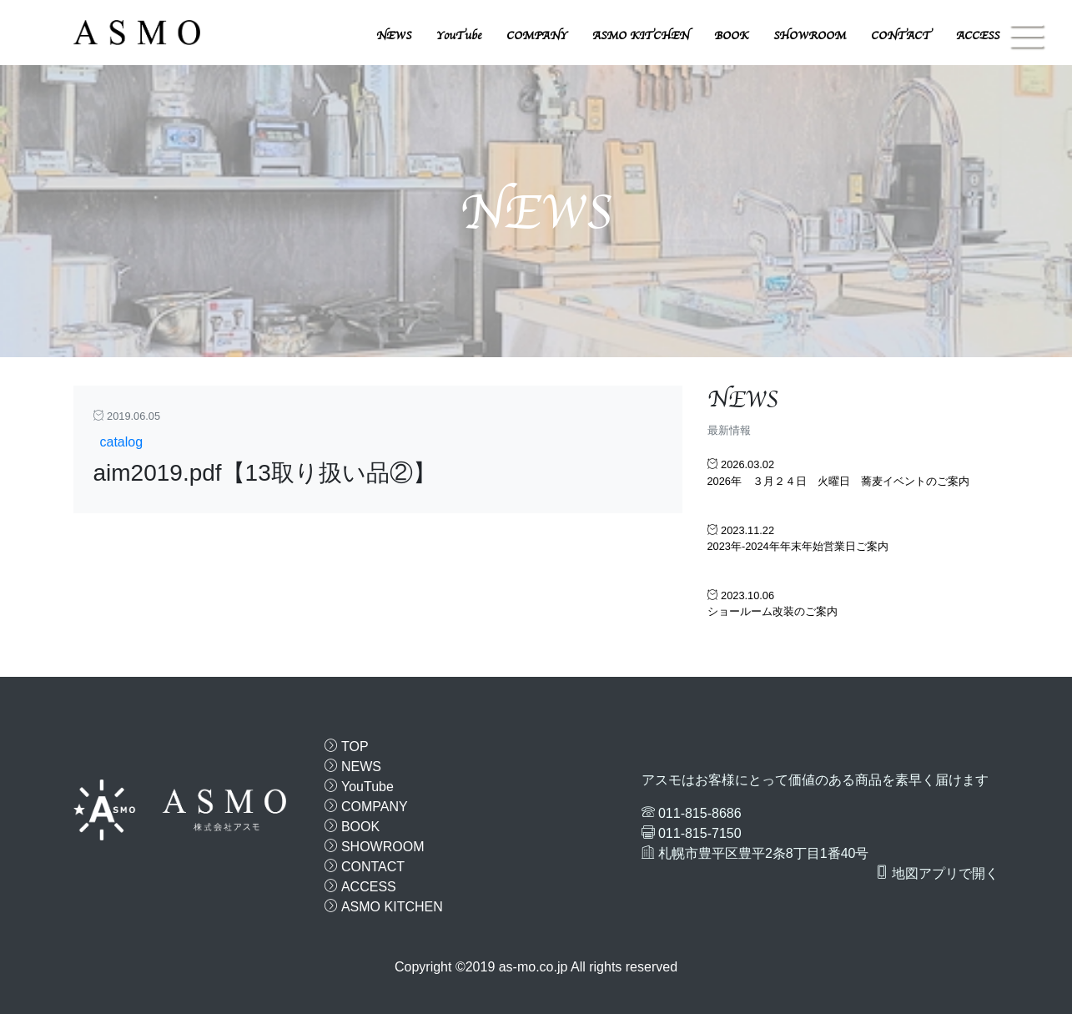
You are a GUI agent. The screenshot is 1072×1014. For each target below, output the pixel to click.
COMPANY (536, 35)
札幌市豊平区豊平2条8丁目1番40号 (763, 853)
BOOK (731, 35)
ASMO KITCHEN (640, 35)
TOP (347, 746)
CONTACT (901, 35)
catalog (121, 442)
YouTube (458, 35)
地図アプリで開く (937, 872)
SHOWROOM (809, 35)
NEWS (393, 35)
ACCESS (977, 35)
